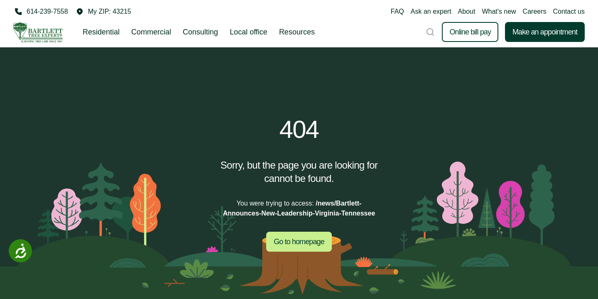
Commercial (151, 32)
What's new (499, 11)
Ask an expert (431, 11)
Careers (535, 11)
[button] (104, 12)
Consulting (200, 32)
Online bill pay (470, 32)
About (466, 11)
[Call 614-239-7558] (40, 12)
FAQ (397, 11)
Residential (101, 32)
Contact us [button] (569, 11)
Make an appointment (544, 32)
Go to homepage (299, 242)
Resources (297, 32)
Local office (248, 32)
